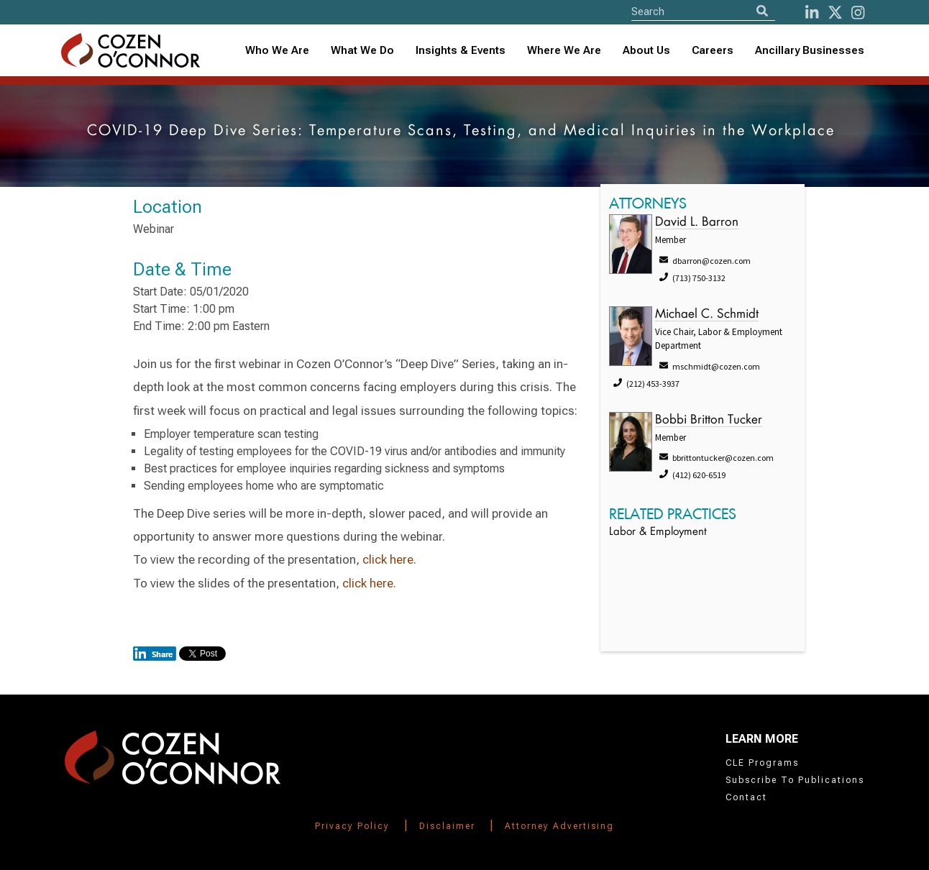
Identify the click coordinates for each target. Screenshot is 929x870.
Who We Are (277, 50)
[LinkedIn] (811, 12)
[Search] (762, 11)
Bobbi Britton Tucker (708, 420)
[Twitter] (835, 12)
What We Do (362, 50)
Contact (746, 797)
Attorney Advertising (559, 826)
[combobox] (460, 50)
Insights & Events (460, 50)
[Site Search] (703, 11)
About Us (646, 50)
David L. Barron (696, 222)
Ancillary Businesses (809, 50)
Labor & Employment (658, 532)
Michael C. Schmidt (707, 314)
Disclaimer (447, 826)
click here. (389, 559)
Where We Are (564, 50)
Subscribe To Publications (795, 780)
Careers (712, 50)
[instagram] (857, 12)
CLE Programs (762, 763)
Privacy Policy (352, 826)
